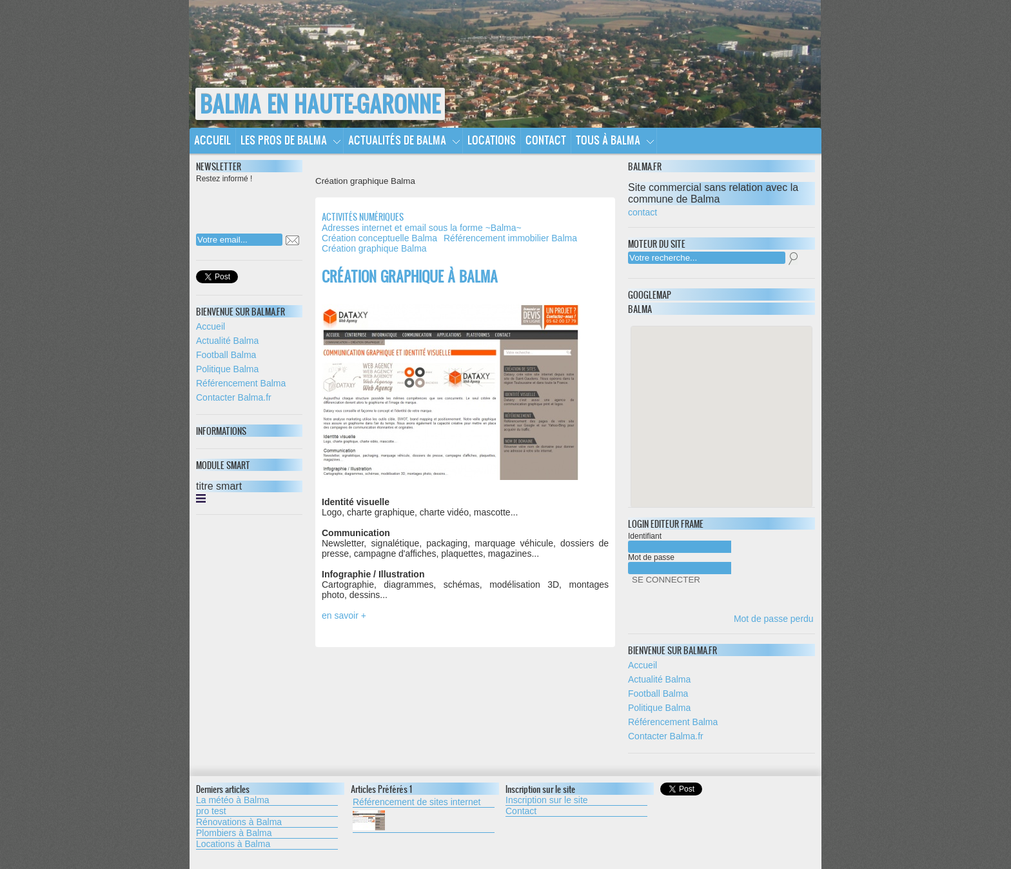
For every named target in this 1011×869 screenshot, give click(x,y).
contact (642, 212)
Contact (545, 139)
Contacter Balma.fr (233, 397)
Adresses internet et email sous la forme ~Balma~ (422, 228)
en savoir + (344, 615)
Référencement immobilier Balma (510, 238)
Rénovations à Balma (239, 822)
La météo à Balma (233, 800)
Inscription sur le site (546, 800)
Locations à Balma (233, 844)
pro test (211, 811)
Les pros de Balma (283, 139)
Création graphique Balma (374, 248)
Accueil (212, 139)
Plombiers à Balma (234, 833)
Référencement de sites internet (416, 802)
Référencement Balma (241, 383)
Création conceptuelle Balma (379, 238)
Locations (491, 139)
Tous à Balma (608, 139)
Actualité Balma (227, 340)
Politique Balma (227, 369)
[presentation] (279, 204)
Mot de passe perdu (774, 619)
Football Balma (226, 355)
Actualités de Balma (397, 139)
